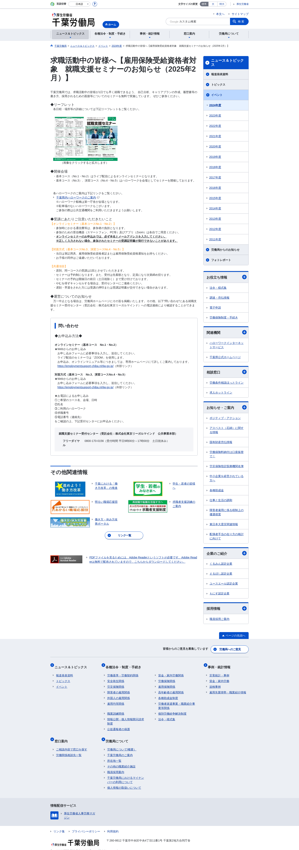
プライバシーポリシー (86, 825)
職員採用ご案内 (219, 620)
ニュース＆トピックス (227, 62)
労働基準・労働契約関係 (122, 672)
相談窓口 (227, 372)
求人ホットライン (221, 393)
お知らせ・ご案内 (227, 408)
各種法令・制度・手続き (125, 665)
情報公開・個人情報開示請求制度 (125, 718)
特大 (221, 4)
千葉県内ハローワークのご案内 (78, 197)
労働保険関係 (166, 678)
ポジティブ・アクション (225, 419)
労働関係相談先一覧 (69, 749)
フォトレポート (221, 260)
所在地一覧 (114, 754)
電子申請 (215, 307)
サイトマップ (240, 14)
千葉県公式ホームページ (225, 357)
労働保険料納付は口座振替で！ (227, 455)
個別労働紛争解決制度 (172, 710)
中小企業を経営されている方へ (227, 479)
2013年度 (215, 218)
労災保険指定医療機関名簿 (227, 467)
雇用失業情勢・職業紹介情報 (227, 689)
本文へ (220, 14)
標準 (204, 4)
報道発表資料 (219, 74)
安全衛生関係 (115, 678)
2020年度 (215, 146)
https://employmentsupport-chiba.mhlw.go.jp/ (85, 366)
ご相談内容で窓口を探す (71, 743)
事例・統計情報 (220, 665)
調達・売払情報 (219, 297)
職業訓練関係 (115, 710)
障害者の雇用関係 (118, 689)
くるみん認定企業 (221, 565)
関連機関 (227, 333)
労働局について (118, 736)
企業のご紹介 (227, 554)
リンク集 (59, 825)
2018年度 (215, 167)
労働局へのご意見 (230, 650)
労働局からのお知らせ (225, 249)
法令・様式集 (218, 288)
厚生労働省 (242, 4)
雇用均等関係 (115, 700)
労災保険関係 (115, 684)
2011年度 (215, 239)
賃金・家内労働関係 (171, 672)
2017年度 (215, 177)
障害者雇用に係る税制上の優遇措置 (227, 513)
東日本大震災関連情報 (224, 525)
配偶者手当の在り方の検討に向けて (227, 537)
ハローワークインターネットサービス (227, 345)
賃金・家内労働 (219, 678)
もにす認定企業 (219, 595)
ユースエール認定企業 (224, 585)
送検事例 (215, 684)
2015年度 (215, 198)
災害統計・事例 (219, 672)
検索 (241, 21)
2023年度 (215, 115)
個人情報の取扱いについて (124, 781)
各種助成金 (217, 491)
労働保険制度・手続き (224, 317)
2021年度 (215, 136)
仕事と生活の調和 (221, 501)
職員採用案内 (115, 766)
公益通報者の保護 (118, 726)
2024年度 (215, 105)
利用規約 (113, 825)
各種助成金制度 (168, 695)
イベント (217, 95)
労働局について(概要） (122, 743)
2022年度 (215, 125)
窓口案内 (62, 736)
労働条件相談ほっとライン (227, 383)
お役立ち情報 (227, 277)
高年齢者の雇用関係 (171, 689)
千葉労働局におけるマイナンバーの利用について (125, 774)
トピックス (218, 84)
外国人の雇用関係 (118, 695)
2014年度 (215, 208)
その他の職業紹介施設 (121, 760)
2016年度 (215, 187)
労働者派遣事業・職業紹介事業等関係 (176, 703)
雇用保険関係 (166, 684)
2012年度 (215, 229)
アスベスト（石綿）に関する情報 (227, 431)
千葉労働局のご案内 (120, 749)
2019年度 (215, 156)
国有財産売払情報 (221, 443)
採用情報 (227, 610)
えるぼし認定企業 (221, 575)
